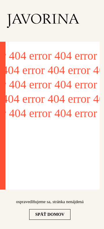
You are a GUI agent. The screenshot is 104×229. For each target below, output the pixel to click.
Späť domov (49, 214)
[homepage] (43, 21)
